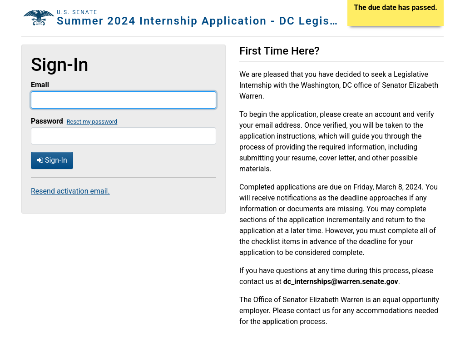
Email (40, 84)
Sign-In (52, 160)
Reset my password (92, 121)
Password (47, 121)
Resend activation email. (70, 191)
